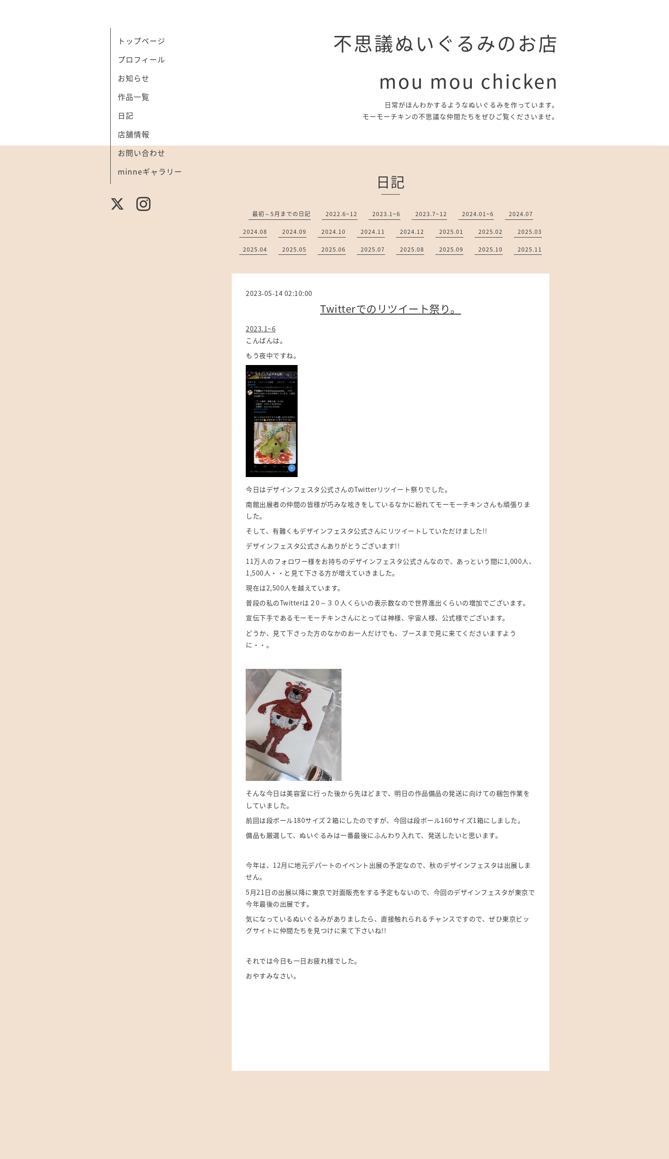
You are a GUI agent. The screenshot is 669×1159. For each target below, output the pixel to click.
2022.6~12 (341, 214)
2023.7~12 (431, 214)
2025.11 (530, 249)
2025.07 (373, 249)
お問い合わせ (141, 152)
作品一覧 (133, 96)
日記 (126, 115)
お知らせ (133, 78)
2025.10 (490, 249)
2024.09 (294, 231)
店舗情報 (133, 134)
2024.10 (333, 231)
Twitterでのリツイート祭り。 (390, 308)
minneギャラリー (150, 171)
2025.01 (451, 231)
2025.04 (255, 249)
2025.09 (451, 249)
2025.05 (294, 249)
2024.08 (255, 231)
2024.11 (373, 231)
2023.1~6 (386, 214)
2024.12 (412, 231)
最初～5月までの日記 (281, 214)
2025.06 (333, 249)
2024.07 (521, 214)
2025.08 (412, 249)
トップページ (141, 40)
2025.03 (530, 231)
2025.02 (490, 231)
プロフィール (141, 59)
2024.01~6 (478, 214)
